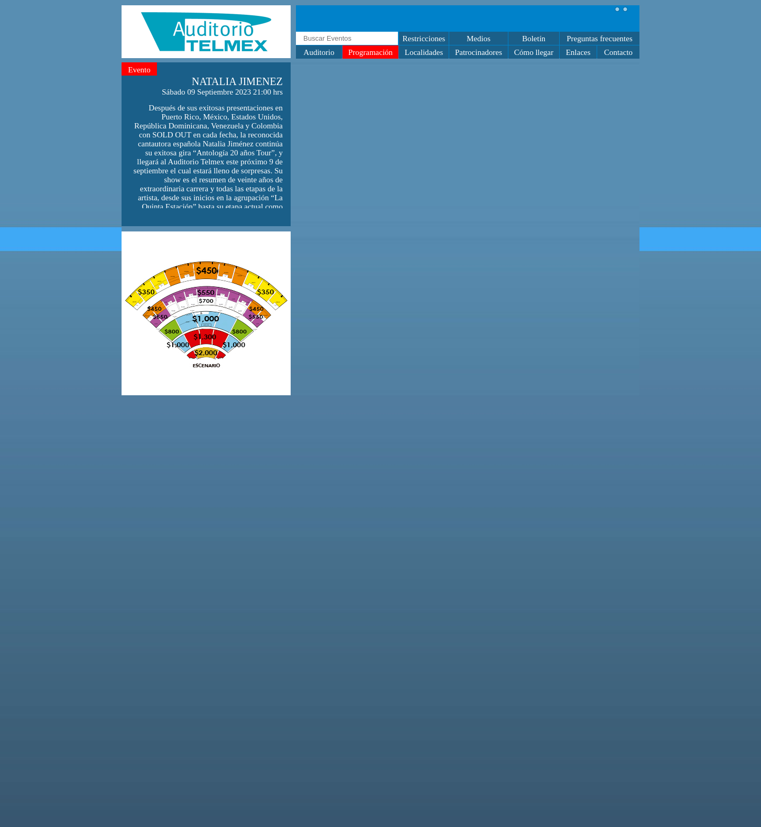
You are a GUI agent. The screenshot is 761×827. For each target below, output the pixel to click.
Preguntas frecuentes (600, 38)
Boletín (533, 38)
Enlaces (578, 52)
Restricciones (424, 38)
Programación (370, 52)
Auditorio (318, 52)
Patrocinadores (478, 52)
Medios (478, 38)
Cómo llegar (534, 52)
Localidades (424, 52)
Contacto (618, 52)
